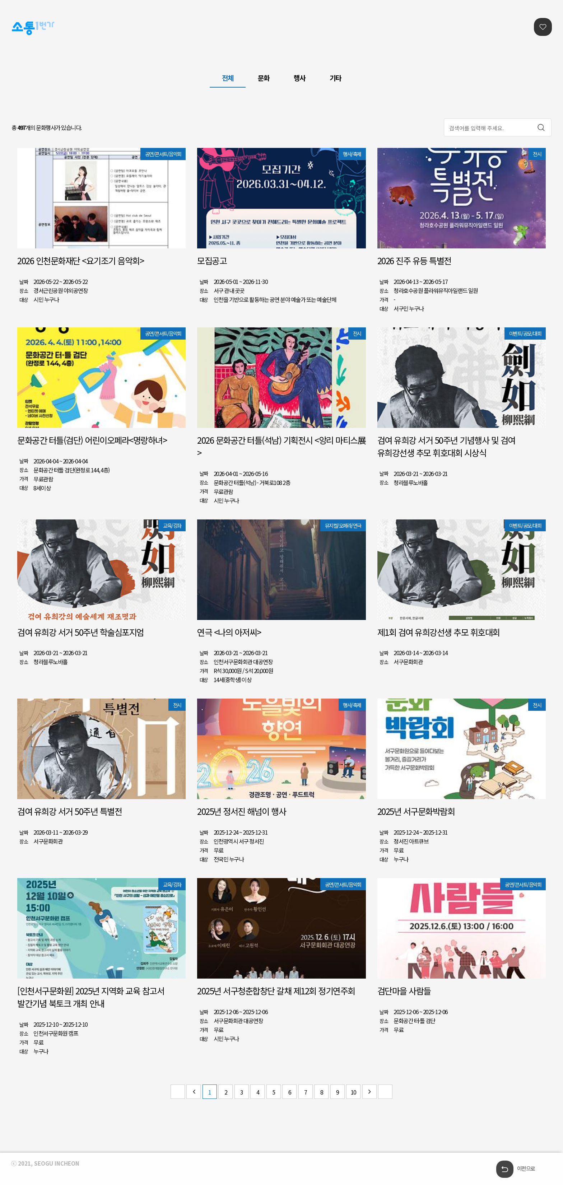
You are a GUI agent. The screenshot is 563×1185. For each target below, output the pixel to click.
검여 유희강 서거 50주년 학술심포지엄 (80, 632)
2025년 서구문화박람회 (416, 811)
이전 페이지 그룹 (193, 1091)
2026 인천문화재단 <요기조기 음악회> (80, 260)
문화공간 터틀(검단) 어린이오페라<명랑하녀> (92, 440)
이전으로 (526, 1168)
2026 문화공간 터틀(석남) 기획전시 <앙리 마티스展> (281, 446)
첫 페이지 (178, 1091)
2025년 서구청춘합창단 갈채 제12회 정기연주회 (276, 990)
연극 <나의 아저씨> (229, 632)
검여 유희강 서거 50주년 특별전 (69, 811)
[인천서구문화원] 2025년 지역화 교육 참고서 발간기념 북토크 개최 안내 (90, 996)
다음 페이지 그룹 (369, 1091)
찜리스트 (543, 27)
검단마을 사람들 (404, 990)
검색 (541, 127)
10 (353, 1092)
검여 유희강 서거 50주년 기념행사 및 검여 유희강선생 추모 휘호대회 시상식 (446, 446)
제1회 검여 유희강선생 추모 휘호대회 (438, 632)
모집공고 (212, 260)
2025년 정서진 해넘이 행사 (241, 811)
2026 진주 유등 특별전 (414, 260)
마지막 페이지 (385, 1091)
